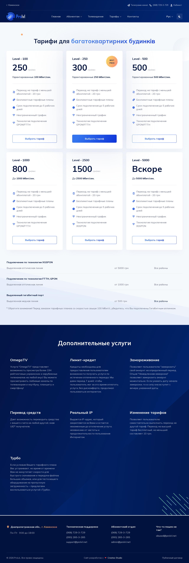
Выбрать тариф (94, 138)
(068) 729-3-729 (158, 5)
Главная (56, 16)
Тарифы (114, 16)
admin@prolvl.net (121, 541)
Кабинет (176, 5)
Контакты (133, 16)
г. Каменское (49, 526)
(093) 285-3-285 (75, 537)
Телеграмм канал (137, 5)
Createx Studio (115, 557)
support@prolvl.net (76, 541)
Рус (168, 16)
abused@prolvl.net (166, 535)
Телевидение (96, 16)
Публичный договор (172, 557)
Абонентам (72, 16)
